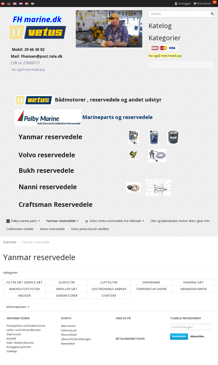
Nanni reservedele (49, 186)
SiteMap (12, 351)
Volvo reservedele (48, 154)
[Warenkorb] (205, 3)
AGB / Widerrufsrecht (20, 343)
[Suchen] (212, 14)
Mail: (12, 56)
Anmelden (179, 336)
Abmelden (197, 336)
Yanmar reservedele (50, 136)
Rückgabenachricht (19, 347)
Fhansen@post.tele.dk (42, 56)
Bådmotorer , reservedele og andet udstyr (82, 99)
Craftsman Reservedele (56, 204)
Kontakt (11, 338)
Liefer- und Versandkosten (24, 330)
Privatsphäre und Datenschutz (26, 326)
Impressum (14, 334)
